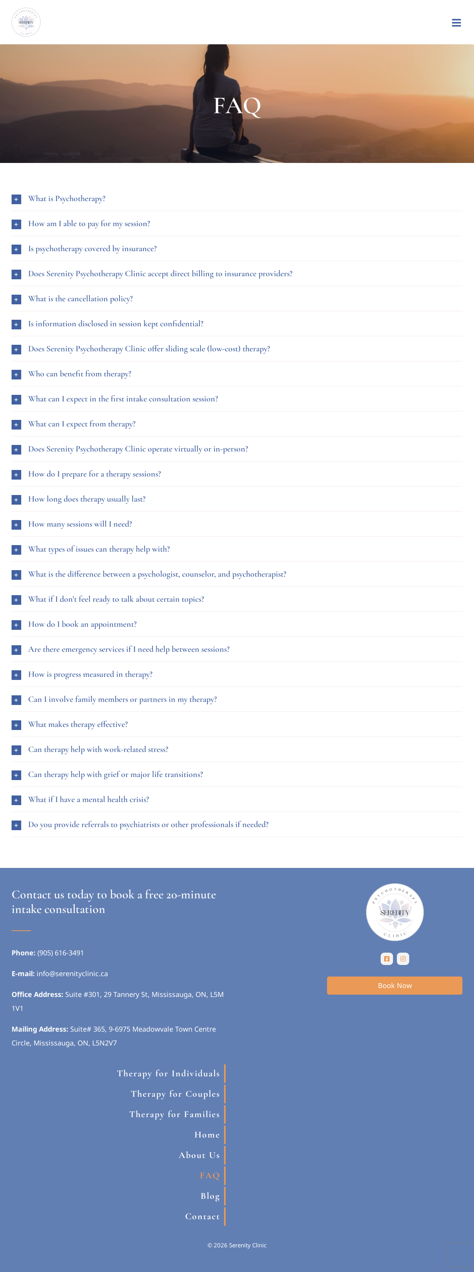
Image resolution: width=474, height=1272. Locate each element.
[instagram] (403, 959)
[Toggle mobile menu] (457, 22)
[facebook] (387, 959)
